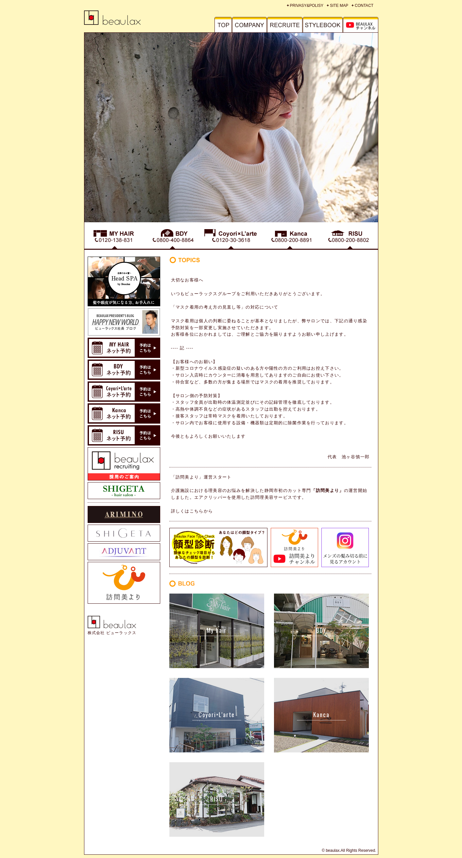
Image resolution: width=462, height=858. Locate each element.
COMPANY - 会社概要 (249, 25)
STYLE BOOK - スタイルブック (323, 25)
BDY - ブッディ (172, 238)
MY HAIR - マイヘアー (113, 238)
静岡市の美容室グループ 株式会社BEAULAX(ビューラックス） (116, 17)
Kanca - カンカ (290, 238)
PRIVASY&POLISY (307, 5)
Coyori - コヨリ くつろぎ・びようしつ (231, 238)
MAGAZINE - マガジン (360, 25)
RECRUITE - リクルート (285, 25)
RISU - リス (348, 238)
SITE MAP (339, 5)
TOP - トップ (219, 25)
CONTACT (364, 5)
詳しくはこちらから (192, 511)
